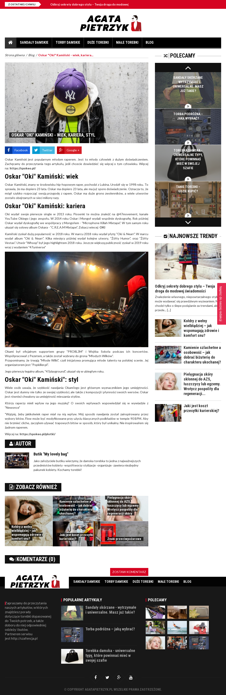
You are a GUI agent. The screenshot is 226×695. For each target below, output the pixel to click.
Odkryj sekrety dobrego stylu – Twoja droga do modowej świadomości (101, 4)
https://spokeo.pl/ (23, 168)
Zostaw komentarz (129, 572)
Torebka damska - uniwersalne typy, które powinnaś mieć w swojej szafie (188, 159)
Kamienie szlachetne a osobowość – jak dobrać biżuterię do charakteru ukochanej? (76, 507)
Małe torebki (127, 43)
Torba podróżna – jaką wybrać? (110, 629)
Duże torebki (98, 43)
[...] (169, 310)
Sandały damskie (34, 43)
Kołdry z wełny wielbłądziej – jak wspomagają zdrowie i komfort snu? (27, 533)
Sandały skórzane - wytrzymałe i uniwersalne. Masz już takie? (110, 609)
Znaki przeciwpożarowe (124, 539)
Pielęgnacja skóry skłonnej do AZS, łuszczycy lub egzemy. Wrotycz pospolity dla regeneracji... (202, 384)
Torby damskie (68, 43)
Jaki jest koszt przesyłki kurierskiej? (76, 537)
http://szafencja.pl (24, 638)
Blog (150, 43)
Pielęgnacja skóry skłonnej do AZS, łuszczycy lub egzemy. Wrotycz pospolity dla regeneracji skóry (123, 505)
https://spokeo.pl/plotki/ (37, 434)
